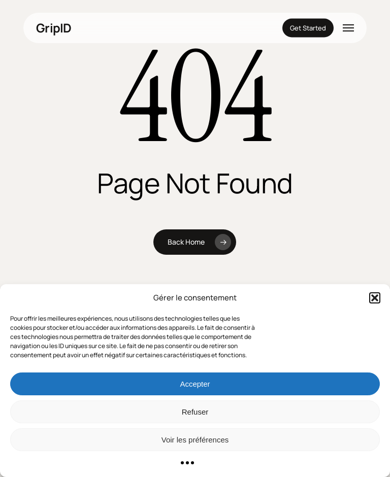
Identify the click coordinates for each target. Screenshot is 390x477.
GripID (54, 28)
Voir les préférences (195, 439)
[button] (375, 298)
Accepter (195, 384)
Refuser (195, 411)
